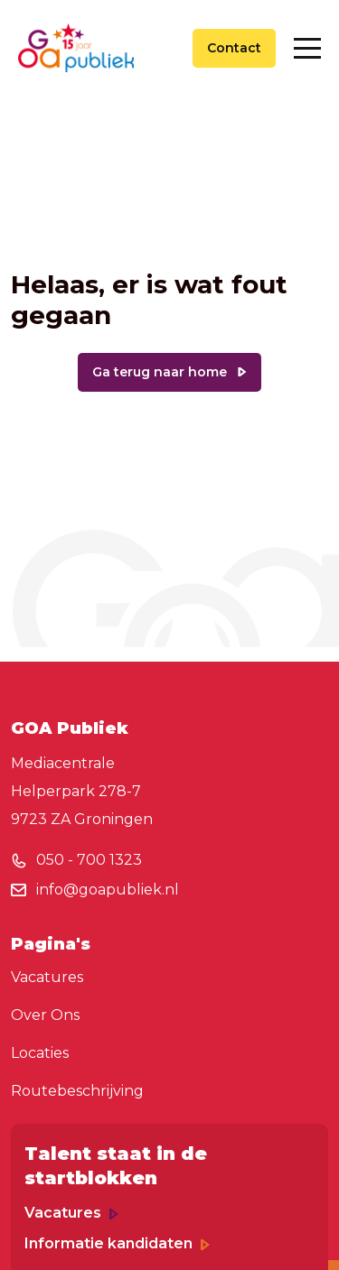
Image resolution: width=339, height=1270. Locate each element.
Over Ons (45, 1015)
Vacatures (47, 977)
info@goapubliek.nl (107, 889)
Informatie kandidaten (117, 1243)
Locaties (40, 1052)
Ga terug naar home (159, 372)
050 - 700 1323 (89, 859)
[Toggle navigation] (307, 48)
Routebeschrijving (77, 1090)
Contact (234, 48)
